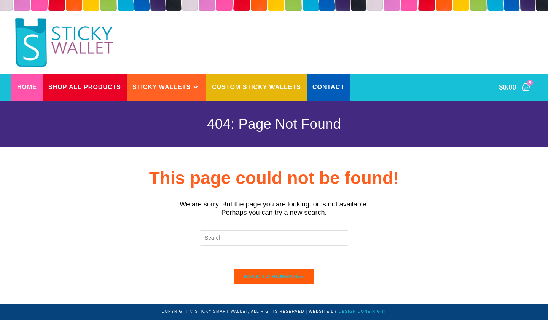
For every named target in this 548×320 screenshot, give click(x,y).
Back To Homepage (274, 277)
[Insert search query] (274, 238)
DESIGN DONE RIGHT (363, 312)
